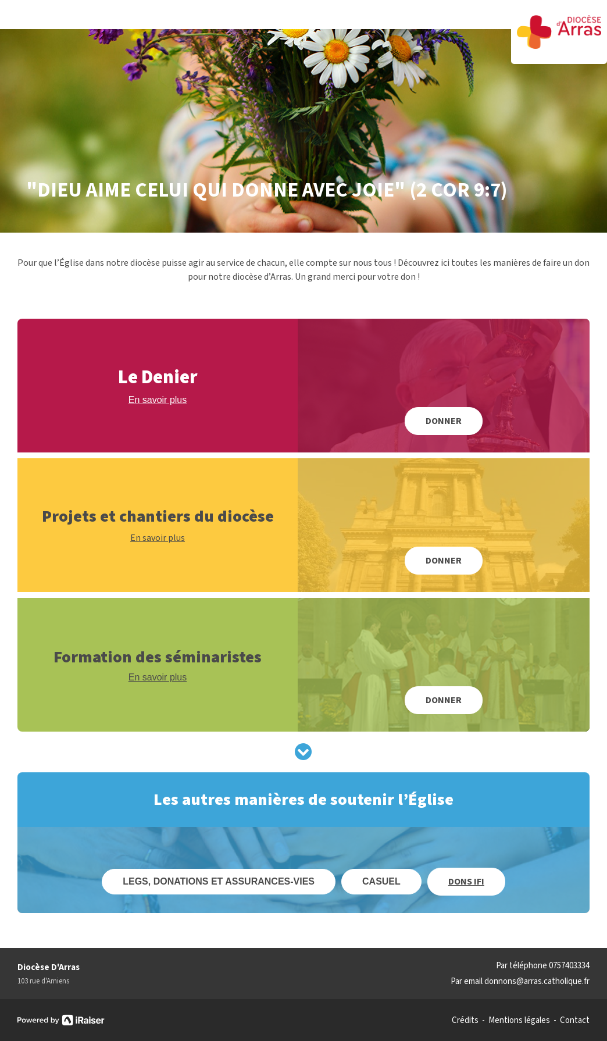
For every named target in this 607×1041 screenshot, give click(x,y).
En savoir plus (157, 400)
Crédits (465, 1020)
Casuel (381, 881)
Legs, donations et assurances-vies (219, 881)
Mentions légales (519, 1020)
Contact (575, 1020)
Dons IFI (466, 881)
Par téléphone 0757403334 (543, 966)
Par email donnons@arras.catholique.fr (520, 981)
